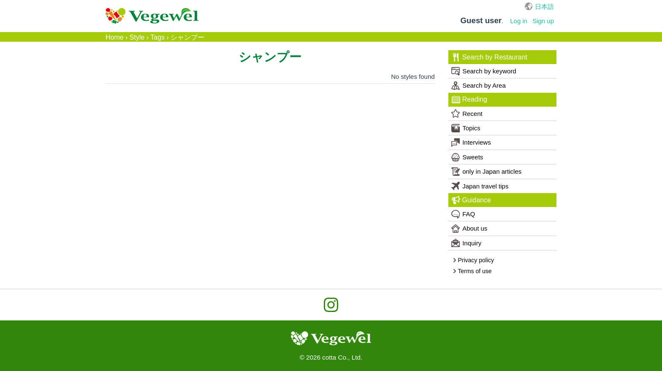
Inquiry (466, 243)
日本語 (544, 6)
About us (469, 228)
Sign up (543, 20)
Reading (469, 99)
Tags (157, 37)
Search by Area (478, 85)
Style (137, 37)
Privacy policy (473, 260)
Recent (467, 113)
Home (115, 37)
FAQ (463, 214)
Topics (465, 128)
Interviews (471, 142)
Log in (518, 20)
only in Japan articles (486, 171)
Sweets (467, 157)
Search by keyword (483, 71)
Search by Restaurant (489, 57)
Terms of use (472, 271)
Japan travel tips (479, 186)
